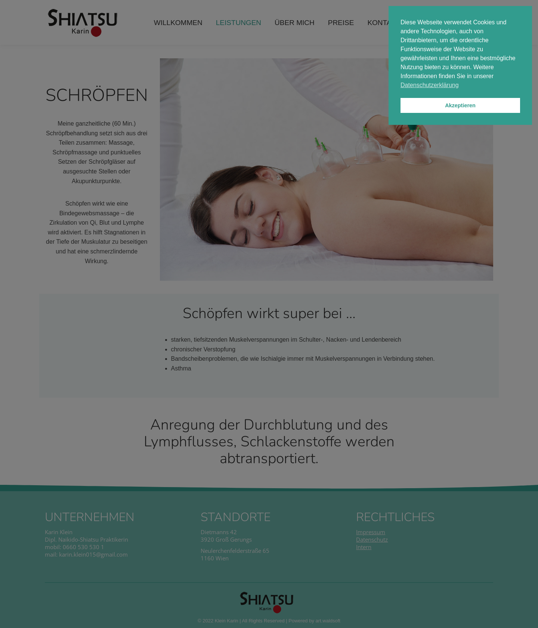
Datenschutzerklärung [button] (430, 85)
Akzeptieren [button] (460, 105)
